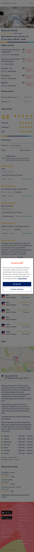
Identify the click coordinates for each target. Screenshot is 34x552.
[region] (17, 276)
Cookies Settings (17, 289)
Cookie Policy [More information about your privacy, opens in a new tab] (22, 278)
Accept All (17, 284)
